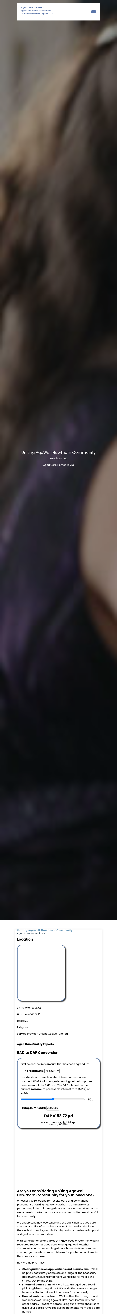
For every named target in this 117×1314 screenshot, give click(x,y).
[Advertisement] (58, 1158)
